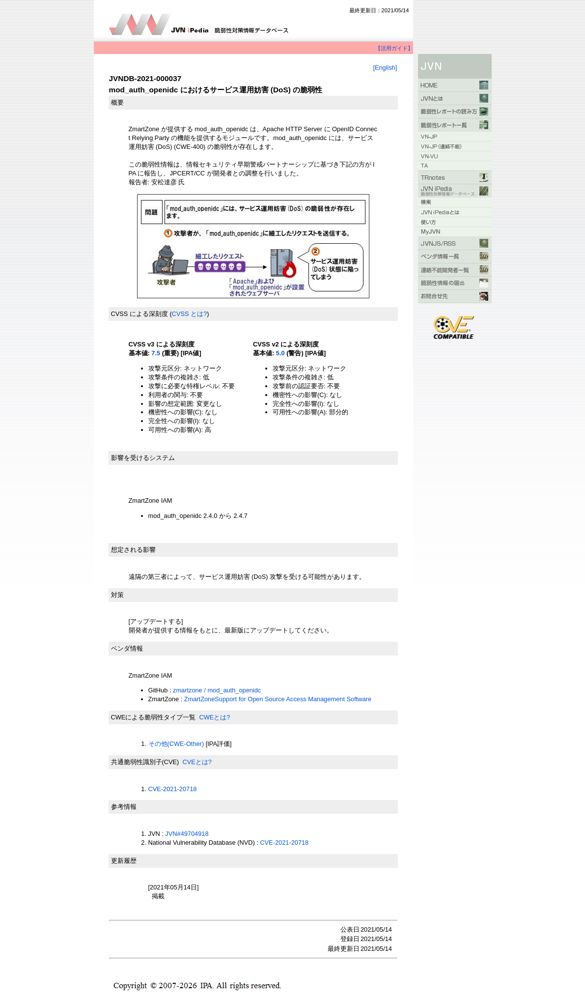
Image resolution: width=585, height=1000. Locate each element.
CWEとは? (214, 717)
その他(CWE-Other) (176, 743)
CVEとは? (196, 762)
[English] (385, 67)
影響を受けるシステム (143, 457)
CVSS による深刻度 (139, 313)
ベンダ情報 (127, 648)
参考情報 (124, 806)
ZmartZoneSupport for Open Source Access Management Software (277, 699)
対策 (117, 595)
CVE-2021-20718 (172, 789)
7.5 (155, 353)
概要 (117, 102)
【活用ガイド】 (394, 48)
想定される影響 (133, 549)
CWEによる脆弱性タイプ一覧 (153, 717)
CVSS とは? (189, 313)
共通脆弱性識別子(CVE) (145, 762)
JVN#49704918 (186, 833)
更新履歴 (124, 860)
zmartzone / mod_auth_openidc (217, 690)
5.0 (280, 353)
